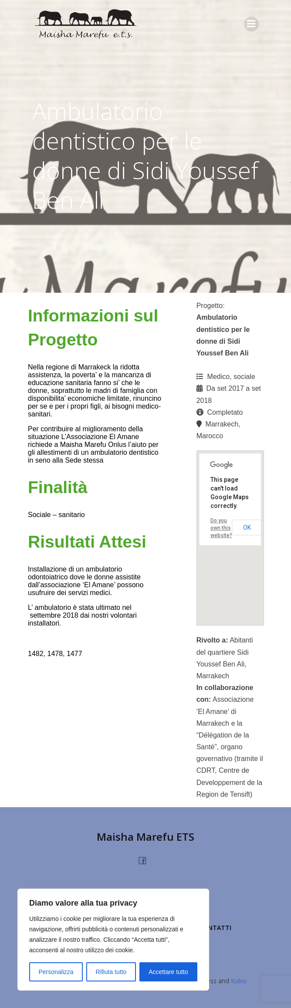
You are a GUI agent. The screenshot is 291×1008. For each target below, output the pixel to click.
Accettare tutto (168, 971)
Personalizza (55, 971)
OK (247, 527)
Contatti (215, 927)
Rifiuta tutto (111, 971)
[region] (113, 940)
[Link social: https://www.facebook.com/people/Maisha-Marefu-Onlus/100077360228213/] (146, 860)
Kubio (239, 981)
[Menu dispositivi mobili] (251, 24)
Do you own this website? (221, 528)
